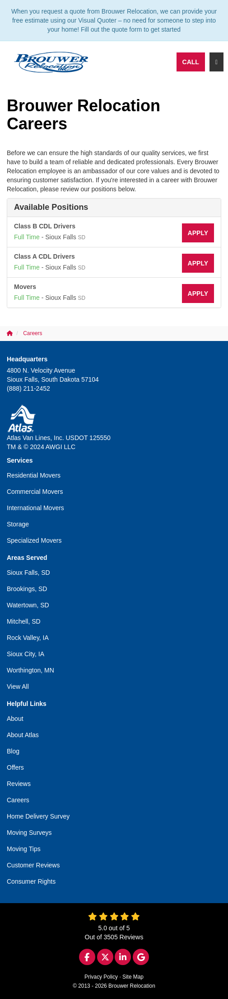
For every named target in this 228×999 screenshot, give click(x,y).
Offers (15, 767)
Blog (13, 751)
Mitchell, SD (24, 621)
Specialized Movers (34, 540)
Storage (18, 524)
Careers (18, 800)
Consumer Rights (31, 881)
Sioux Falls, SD (28, 572)
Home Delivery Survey (38, 816)
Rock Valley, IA (28, 637)
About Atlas (23, 735)
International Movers (35, 507)
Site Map (133, 977)
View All (18, 686)
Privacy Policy (101, 977)
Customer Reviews (33, 865)
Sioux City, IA (25, 654)
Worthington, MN (30, 670)
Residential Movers (33, 475)
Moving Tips (24, 848)
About (15, 718)
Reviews (19, 783)
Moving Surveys (29, 832)
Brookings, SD (27, 588)
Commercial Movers (35, 491)
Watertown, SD (28, 605)
